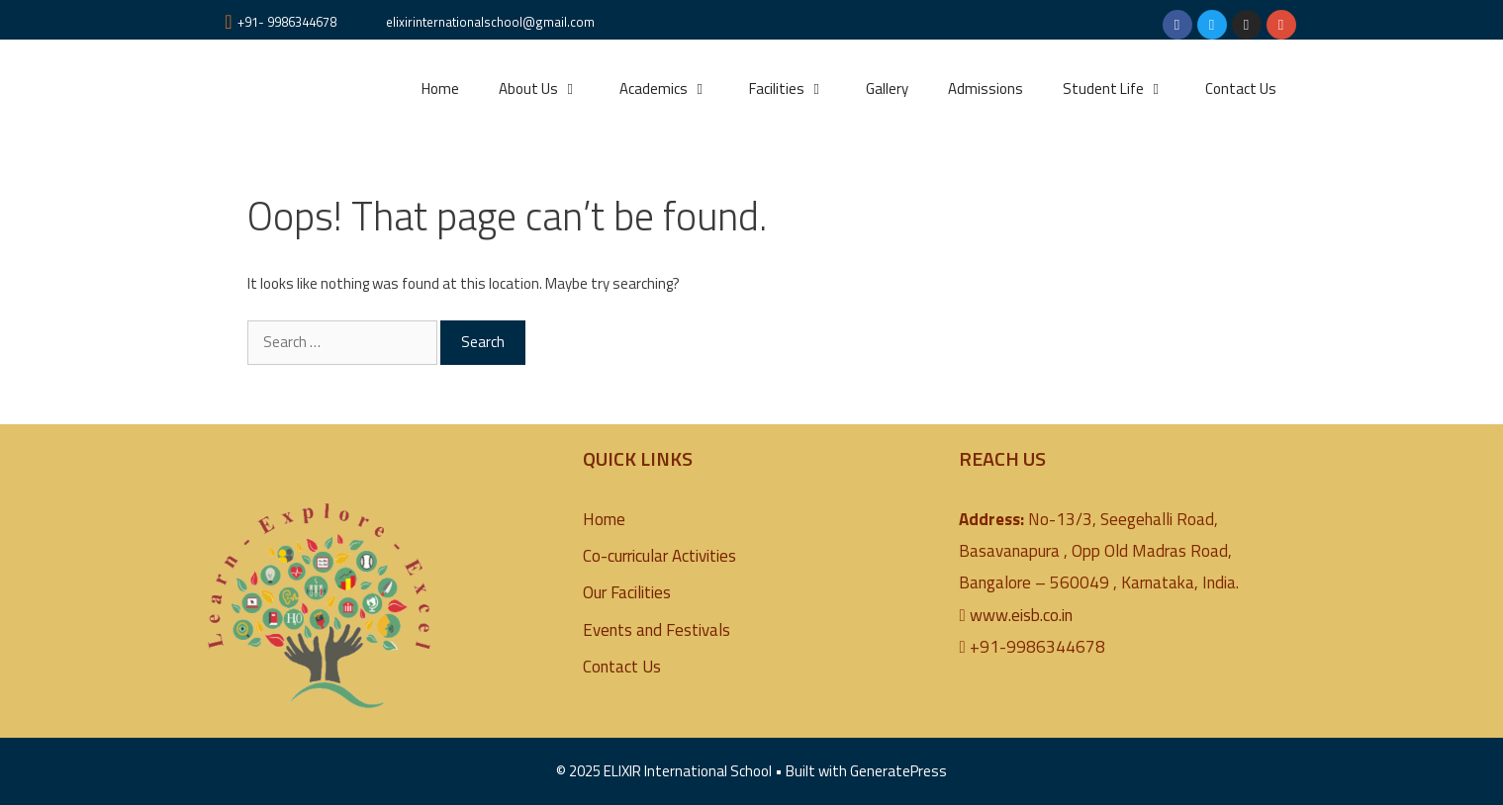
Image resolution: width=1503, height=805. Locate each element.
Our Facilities (627, 592)
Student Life (1124, 89)
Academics (674, 89)
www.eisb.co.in (1021, 615)
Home (440, 88)
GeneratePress (898, 771)
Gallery (887, 88)
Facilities (797, 89)
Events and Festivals (656, 630)
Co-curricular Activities (659, 556)
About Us (549, 89)
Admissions (985, 88)
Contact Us (1240, 88)
